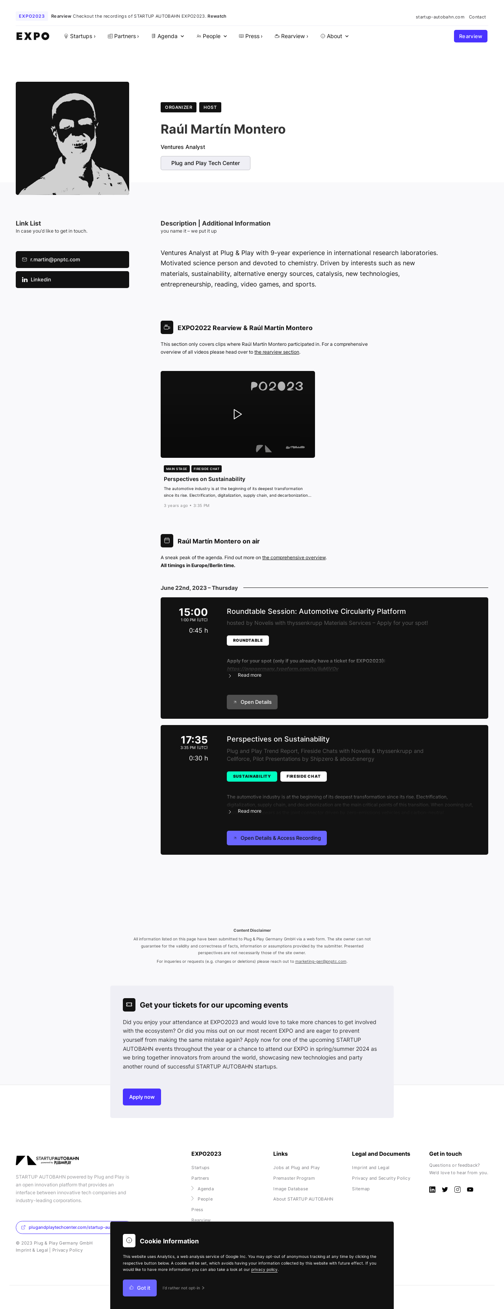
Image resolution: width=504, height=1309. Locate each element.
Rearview (471, 36)
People (202, 1199)
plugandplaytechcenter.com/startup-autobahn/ (74, 1227)
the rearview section (276, 352)
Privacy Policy (67, 1250)
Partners (200, 1178)
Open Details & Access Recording (277, 838)
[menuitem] (167, 36)
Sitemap (361, 1189)
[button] (351, 663)
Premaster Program (294, 1178)
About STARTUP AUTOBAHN (303, 1199)
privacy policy (264, 1269)
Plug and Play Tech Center (205, 163)
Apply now (142, 1097)
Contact (477, 17)
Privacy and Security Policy (381, 1178)
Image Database (290, 1189)
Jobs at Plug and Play (296, 1167)
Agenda (202, 1189)
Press (197, 1209)
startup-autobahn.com (440, 17)
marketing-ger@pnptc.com (320, 961)
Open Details (252, 702)
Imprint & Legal (32, 1250)
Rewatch (217, 16)
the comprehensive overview (294, 557)
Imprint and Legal (370, 1167)
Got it (139, 1288)
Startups (200, 1167)
